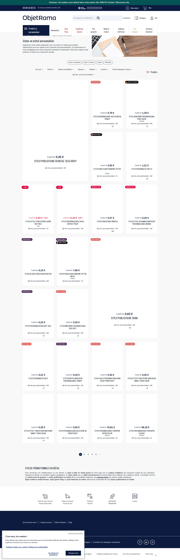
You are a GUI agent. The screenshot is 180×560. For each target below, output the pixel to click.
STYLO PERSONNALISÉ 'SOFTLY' (141, 169)
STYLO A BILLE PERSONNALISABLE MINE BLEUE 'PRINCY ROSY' (107, 379)
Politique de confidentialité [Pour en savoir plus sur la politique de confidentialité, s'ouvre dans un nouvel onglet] (38, 547)
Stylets (99, 62)
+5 (147, 126)
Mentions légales (86, 554)
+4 (43, 440)
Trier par (39, 69)
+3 (78, 335)
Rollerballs (108, 62)
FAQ (153, 18)
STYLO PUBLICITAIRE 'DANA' (124, 318)
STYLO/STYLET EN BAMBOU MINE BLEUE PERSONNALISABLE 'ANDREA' (141, 222)
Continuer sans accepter (75, 533)
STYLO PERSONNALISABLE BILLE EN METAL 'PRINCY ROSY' (73, 432)
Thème (50, 69)
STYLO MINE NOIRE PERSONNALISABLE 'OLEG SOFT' (73, 327)
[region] (43, 544)
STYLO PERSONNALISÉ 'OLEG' (38, 378)
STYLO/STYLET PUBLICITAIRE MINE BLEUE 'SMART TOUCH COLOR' (142, 379)
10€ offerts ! (123, 18)
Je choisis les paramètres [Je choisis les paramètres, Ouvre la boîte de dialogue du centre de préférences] (53, 554)
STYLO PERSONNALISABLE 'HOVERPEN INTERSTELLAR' (107, 432)
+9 (112, 126)
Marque (81, 69)
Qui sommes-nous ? (30, 522)
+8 (43, 335)
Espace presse (46, 522)
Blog (70, 522)
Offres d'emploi (60, 522)
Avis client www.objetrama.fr (131, 554)
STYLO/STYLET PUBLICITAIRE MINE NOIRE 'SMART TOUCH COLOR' (38, 432)
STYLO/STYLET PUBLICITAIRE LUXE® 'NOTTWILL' (38, 222)
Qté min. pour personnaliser (83, 75)
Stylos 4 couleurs (89, 62)
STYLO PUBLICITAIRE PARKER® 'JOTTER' (107, 169)
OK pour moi (73, 553)
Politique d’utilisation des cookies (107, 554)
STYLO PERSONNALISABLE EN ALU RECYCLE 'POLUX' (72, 222)
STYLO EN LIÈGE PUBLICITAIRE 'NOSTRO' (38, 274)
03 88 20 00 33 (29, 7)
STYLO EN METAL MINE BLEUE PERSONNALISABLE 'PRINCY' (72, 379)
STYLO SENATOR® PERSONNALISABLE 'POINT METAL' (142, 117)
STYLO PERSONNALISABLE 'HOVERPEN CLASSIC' (142, 432)
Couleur (104, 69)
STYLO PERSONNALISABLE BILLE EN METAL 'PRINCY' (107, 117)
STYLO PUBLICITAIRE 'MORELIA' (107, 221)
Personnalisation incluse (122, 69)
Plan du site (149, 554)
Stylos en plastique (74, 62)
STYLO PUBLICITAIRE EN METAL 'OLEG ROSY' (55, 161)
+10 (112, 231)
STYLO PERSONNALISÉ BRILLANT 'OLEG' (38, 326)
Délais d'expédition (66, 69)
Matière (93, 69)
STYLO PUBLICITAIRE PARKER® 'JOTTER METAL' (72, 275)
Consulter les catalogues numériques (106, 542)
